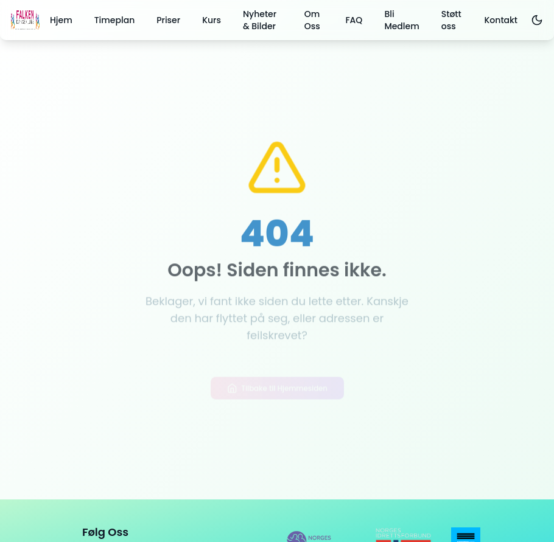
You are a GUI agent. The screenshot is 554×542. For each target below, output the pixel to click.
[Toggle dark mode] (537, 20)
